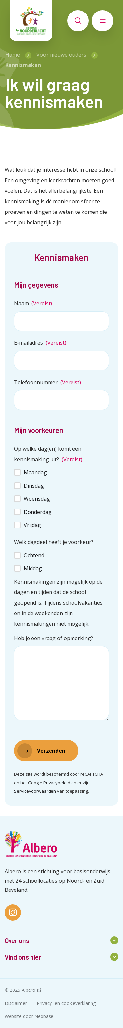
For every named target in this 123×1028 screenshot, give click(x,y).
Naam (33, 303)
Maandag (35, 472)
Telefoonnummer (47, 382)
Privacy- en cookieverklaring (66, 1003)
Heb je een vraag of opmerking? (53, 638)
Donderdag (37, 511)
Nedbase (43, 1016)
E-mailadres (40, 342)
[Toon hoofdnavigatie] (102, 20)
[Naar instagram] (13, 912)
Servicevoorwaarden (35, 791)
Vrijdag (32, 525)
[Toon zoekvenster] (78, 20)
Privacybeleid (56, 783)
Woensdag (37, 498)
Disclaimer (16, 1003)
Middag (33, 568)
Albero (28, 990)
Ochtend (34, 555)
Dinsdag (34, 485)
